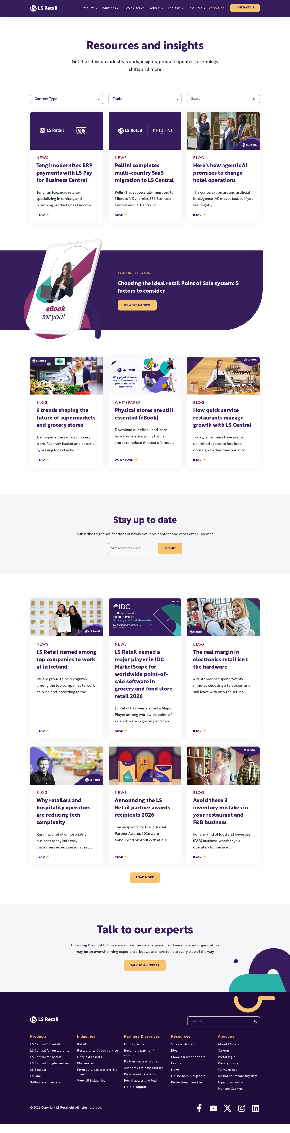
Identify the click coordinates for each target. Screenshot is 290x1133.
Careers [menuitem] (223, 1052)
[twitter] (228, 1117)
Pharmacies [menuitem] (85, 1066)
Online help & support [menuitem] (187, 1081)
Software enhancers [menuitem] (44, 1089)
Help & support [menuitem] (135, 1089)
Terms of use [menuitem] (227, 1074)
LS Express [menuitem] (38, 1074)
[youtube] (213, 1117)
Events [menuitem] (176, 1066)
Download (126, 459)
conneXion (216, 8)
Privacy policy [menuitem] (227, 1066)
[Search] (255, 1021)
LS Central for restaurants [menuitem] (48, 1052)
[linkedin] (256, 1117)
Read (42, 214)
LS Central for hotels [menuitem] (44, 1059)
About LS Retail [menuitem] (229, 1044)
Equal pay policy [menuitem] (229, 1089)
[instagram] (242, 1117)
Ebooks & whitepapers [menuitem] (187, 1059)
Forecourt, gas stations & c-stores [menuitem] (96, 1076)
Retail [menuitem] (81, 1044)
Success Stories (133, 8)
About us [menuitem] (226, 1036)
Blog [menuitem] (174, 1052)
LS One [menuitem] (35, 1081)
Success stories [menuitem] (181, 1044)
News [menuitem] (175, 1074)
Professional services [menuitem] (139, 1074)
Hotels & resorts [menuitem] (88, 1059)
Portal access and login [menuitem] (140, 1081)
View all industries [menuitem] (90, 1086)
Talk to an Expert (145, 965)
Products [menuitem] (38, 1036)
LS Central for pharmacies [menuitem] (48, 1066)
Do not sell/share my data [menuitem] (236, 1081)
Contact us (245, 7)
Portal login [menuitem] (226, 1059)
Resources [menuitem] (180, 1036)
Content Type (45, 99)
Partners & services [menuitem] (141, 1036)
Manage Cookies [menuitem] (229, 1096)
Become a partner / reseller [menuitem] (144, 1052)
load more (145, 877)
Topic (117, 99)
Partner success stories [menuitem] (140, 1059)
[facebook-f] (199, 1117)
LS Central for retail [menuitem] (44, 1044)
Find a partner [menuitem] (134, 1044)
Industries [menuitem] (85, 1036)
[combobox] (223, 1021)
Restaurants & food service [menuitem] (96, 1052)
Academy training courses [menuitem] (142, 1066)
